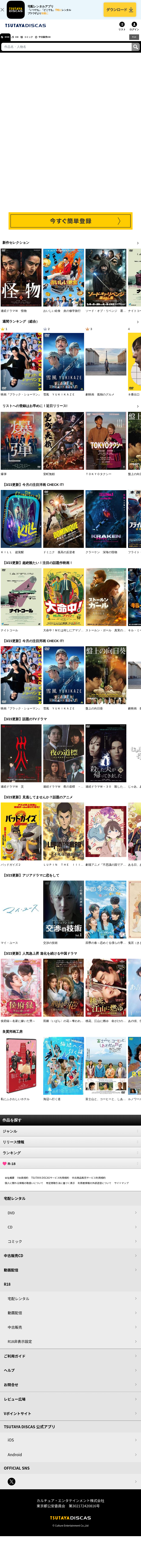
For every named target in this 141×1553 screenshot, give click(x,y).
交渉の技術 (50, 948)
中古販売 (15, 1331)
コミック (38, 42)
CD (22, 42)
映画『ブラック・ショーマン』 (21, 399)
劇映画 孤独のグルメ (100, 399)
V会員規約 (22, 1182)
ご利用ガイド (14, 1360)
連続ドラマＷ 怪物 (14, 316)
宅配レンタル (18, 1303)
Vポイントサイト (17, 1418)
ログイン (134, 34)
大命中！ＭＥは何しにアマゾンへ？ (66, 635)
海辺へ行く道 (52, 1104)
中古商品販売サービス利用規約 (89, 1182)
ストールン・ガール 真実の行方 (107, 635)
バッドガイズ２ (11, 869)
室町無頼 (49, 479)
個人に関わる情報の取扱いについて (24, 1188)
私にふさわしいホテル (15, 1104)
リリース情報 (70, 1147)
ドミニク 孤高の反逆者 (59, 557)
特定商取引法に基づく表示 (60, 1188)
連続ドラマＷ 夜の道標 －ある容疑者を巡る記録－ (77, 791)
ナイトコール (9, 635)
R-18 (70, 1168)
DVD (9, 42)
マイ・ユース (9, 948)
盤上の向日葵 (94, 713)
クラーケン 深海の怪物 (101, 557)
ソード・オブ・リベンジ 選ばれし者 (110, 316)
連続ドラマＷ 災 (12, 791)
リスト (122, 34)
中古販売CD (59, 42)
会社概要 (9, 1182)
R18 (133, 41)
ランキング (70, 1157)
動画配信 (11, 1274)
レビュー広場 (14, 1404)
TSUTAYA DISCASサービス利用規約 (50, 1182)
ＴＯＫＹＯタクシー (98, 479)
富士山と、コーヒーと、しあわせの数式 (111, 1104)
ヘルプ (9, 1375)
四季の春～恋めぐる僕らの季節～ (107, 948)
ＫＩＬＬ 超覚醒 (12, 557)
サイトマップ (121, 1188)
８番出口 (134, 399)
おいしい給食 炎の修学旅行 (62, 316)
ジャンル (70, 1136)
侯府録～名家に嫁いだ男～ (18, 1026)
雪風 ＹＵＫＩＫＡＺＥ (59, 399)
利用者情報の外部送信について (94, 1188)
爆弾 (3, 479)
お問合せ (11, 1389)
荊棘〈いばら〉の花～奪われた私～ (66, 1026)
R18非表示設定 (20, 1346)
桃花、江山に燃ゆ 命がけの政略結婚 (110, 1026)
